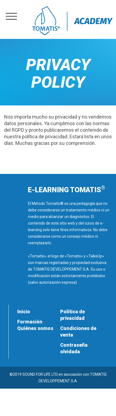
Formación (29, 322)
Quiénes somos (35, 328)
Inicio (23, 311)
